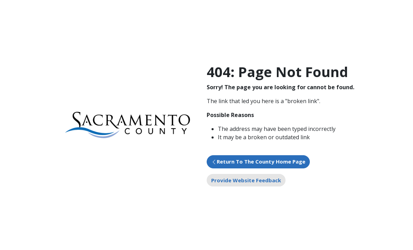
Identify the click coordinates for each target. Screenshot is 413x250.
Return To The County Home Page (261, 161)
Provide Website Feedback (246, 180)
